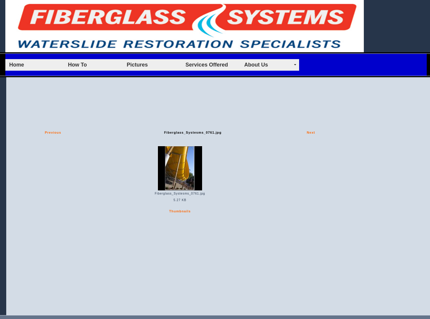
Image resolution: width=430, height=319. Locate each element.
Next (311, 132)
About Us (256, 65)
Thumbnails (180, 211)
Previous (53, 132)
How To (77, 65)
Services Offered (206, 65)
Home (16, 65)
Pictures (137, 65)
